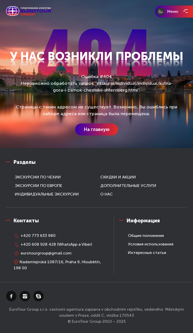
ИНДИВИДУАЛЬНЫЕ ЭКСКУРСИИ (47, 194)
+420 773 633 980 (35, 235)
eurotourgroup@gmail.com (43, 253)
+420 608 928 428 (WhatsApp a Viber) (53, 244)
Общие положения (146, 235)
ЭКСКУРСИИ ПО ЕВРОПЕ (38, 185)
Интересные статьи (147, 252)
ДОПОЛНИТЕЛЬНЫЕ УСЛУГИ (128, 185)
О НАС (106, 194)
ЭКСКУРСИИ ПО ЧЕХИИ (38, 177)
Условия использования (150, 244)
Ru (161, 11)
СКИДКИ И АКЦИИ (118, 177)
